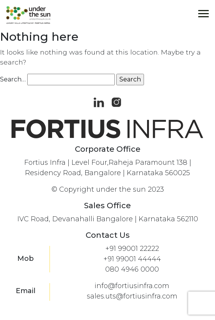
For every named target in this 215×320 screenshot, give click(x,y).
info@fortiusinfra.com (131, 286)
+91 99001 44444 (132, 259)
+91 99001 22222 (132, 248)
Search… (13, 79)
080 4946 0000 (132, 269)
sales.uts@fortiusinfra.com (132, 296)
